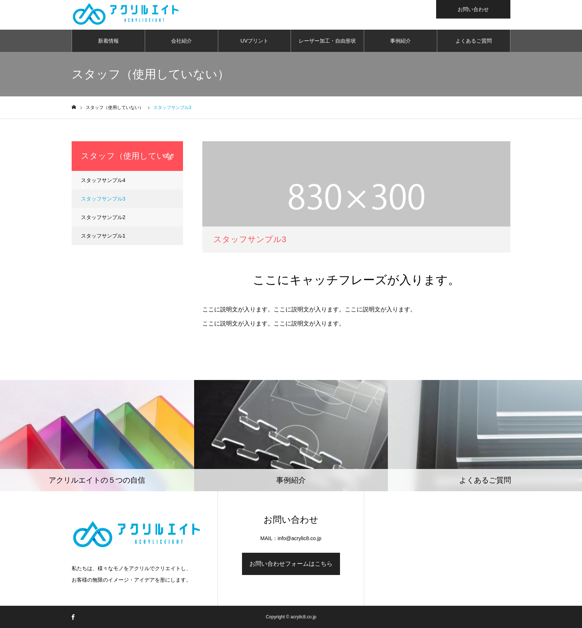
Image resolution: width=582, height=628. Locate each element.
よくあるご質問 (473, 41)
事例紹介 (400, 41)
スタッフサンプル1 (103, 236)
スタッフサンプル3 (103, 199)
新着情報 (108, 41)
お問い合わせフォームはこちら (291, 564)
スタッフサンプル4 (103, 180)
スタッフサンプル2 (103, 217)
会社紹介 (181, 41)
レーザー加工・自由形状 (327, 41)
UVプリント (254, 41)
